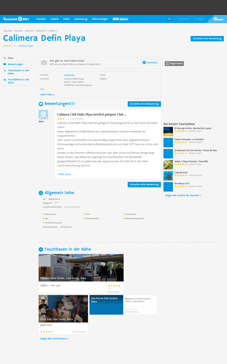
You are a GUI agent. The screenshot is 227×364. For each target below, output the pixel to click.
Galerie (55, 19)
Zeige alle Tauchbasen (53, 319)
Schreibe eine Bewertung (207, 38)
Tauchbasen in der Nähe (18, 72)
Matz (41, 121)
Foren (66, 19)
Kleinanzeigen (100, 19)
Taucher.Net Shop (217, 19)
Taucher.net (16, 19)
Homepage (69, 74)
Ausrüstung (80, 19)
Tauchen (41, 19)
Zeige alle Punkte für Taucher (182, 195)
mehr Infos (46, 94)
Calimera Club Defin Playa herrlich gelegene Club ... (91, 114)
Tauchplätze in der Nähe (18, 81)
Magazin (120, 19)
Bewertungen (15, 64)
